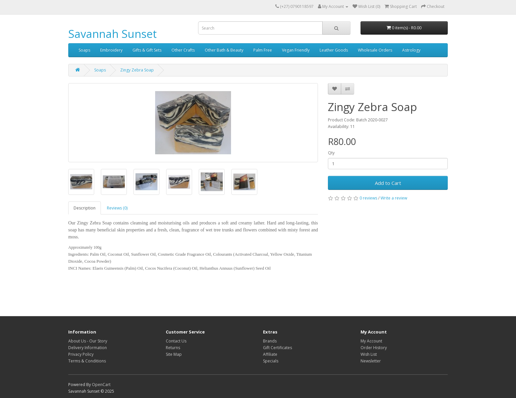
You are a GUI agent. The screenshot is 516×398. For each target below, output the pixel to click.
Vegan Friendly (296, 50)
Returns (173, 347)
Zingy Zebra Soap (137, 70)
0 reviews (368, 198)
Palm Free (262, 50)
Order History (374, 347)
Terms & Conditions (87, 361)
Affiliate (270, 354)
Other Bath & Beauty (224, 50)
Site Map (174, 354)
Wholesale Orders (375, 50)
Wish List (369, 354)
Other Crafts (183, 50)
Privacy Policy (81, 354)
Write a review (394, 198)
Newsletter (371, 361)
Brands (270, 341)
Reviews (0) (117, 208)
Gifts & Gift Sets (146, 50)
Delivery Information (87, 347)
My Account (371, 341)
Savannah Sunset (112, 33)
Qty (331, 153)
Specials (270, 361)
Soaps (84, 50)
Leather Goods (334, 50)
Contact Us (176, 341)
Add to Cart (388, 183)
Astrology (411, 50)
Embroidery (111, 50)
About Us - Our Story (87, 341)
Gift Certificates (277, 347)
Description (85, 208)
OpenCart (101, 384)
